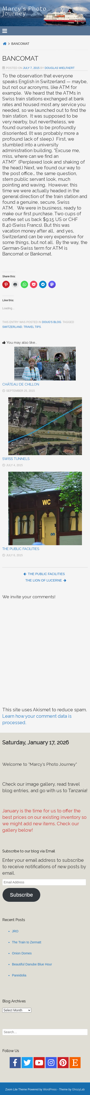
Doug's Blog (51, 322)
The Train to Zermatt (26, 942)
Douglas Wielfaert (60, 68)
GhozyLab (78, 1089)
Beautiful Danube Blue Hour (32, 964)
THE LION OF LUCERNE (45, 580)
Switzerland (12, 327)
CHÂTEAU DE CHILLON (20, 384)
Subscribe (21, 895)
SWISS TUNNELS (15, 459)
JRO (15, 931)
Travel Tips (32, 327)
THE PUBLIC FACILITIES (20, 549)
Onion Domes (22, 953)
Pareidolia (19, 975)
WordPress (50, 1089)
